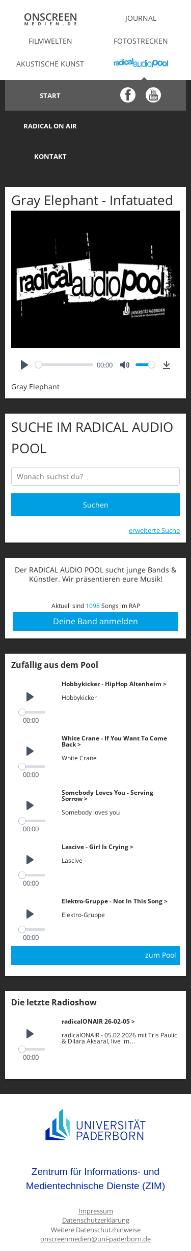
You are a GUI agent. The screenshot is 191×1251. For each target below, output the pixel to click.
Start (50, 95)
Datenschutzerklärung (95, 1190)
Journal (140, 18)
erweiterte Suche (154, 499)
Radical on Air (141, 95)
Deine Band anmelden (95, 590)
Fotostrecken (141, 41)
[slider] (64, 334)
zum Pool (160, 924)
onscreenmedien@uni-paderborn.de (95, 1208)
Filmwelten (50, 41)
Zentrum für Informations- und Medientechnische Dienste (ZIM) (96, 1148)
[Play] (24, 334)
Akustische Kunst (50, 64)
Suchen (95, 474)
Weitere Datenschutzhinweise (96, 1199)
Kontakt (50, 125)
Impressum (95, 1180)
